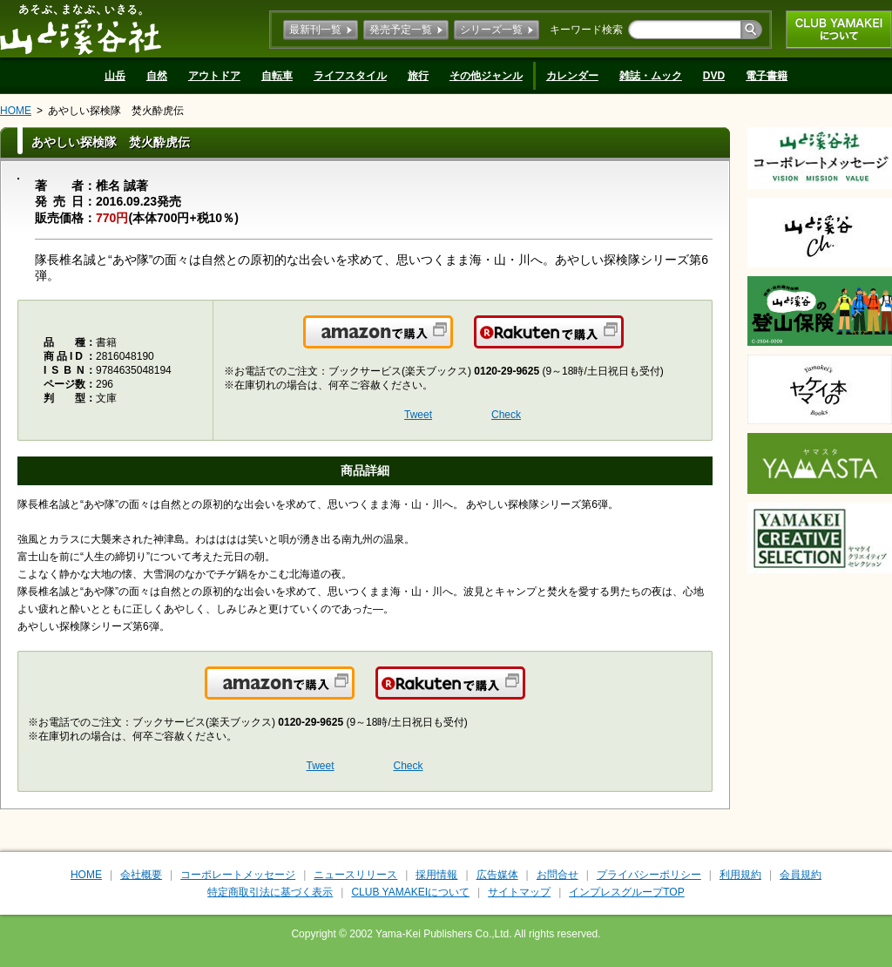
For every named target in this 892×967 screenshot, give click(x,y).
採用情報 (436, 875)
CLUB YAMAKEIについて (839, 29)
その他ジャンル (486, 76)
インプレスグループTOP (626, 892)
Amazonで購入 (451, 342)
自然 (156, 76)
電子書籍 (766, 76)
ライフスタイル (350, 76)
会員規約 (800, 875)
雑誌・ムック (650, 76)
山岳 (115, 76)
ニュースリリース (355, 875)
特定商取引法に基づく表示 (270, 892)
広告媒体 (497, 875)
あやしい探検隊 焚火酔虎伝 (116, 111)
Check (506, 415)
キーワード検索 (586, 30)
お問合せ (557, 875)
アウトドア (214, 76)
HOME (15, 111)
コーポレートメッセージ (237, 875)
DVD (714, 76)
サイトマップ (519, 892)
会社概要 (141, 875)
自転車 (277, 76)
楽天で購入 (622, 342)
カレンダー (572, 76)
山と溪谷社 (80, 28)
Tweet (418, 415)
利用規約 (740, 875)
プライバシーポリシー (649, 875)
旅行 (418, 76)
